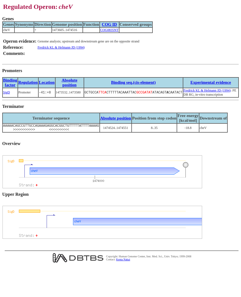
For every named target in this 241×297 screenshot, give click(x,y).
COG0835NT (109, 30)
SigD (6, 92)
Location (47, 82)
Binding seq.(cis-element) (133, 82)
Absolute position (69, 82)
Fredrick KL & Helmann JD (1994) (61, 47)
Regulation (28, 82)
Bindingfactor (10, 82)
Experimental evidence (210, 82)
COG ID (109, 24)
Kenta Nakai (123, 261)
